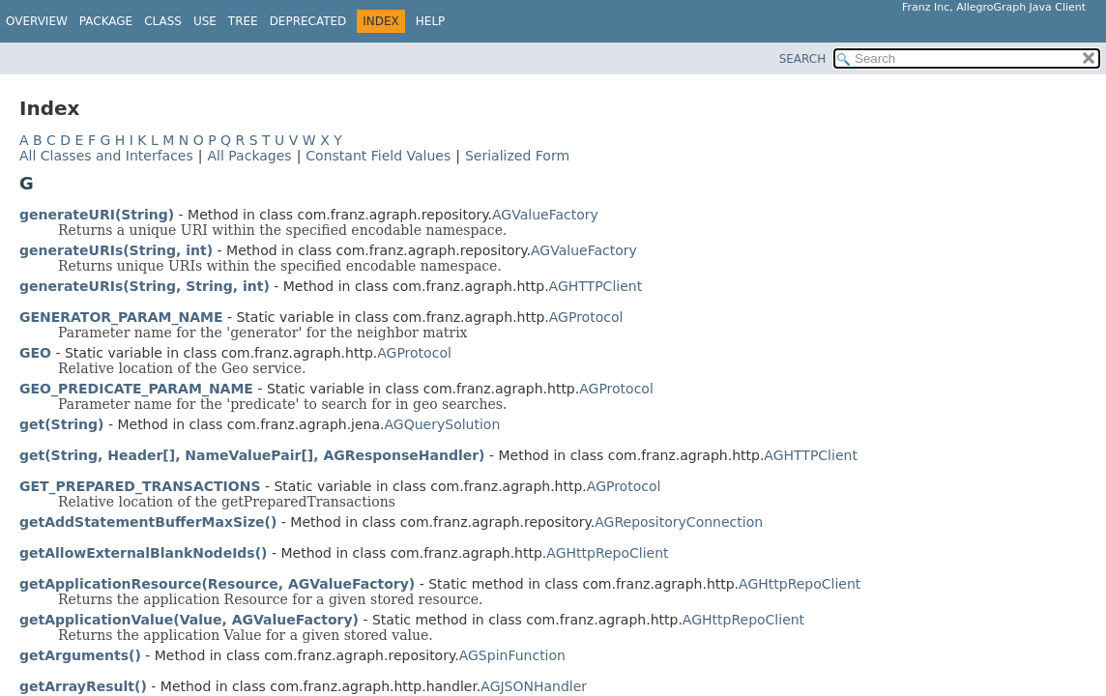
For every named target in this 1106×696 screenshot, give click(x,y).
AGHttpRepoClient (607, 553)
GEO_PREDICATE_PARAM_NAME (136, 388)
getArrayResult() (83, 686)
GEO (35, 353)
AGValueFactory (545, 214)
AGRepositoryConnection (679, 522)
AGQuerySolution (443, 424)
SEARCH (803, 59)
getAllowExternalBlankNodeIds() (143, 553)
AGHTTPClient (596, 286)
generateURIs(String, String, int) (144, 286)
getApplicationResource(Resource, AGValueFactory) (217, 584)
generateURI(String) (96, 214)
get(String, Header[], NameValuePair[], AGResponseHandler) (252, 455)
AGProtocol (586, 317)
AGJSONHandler (533, 686)
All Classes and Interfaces (106, 155)
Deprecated (308, 21)
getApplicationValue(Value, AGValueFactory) (189, 619)
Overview (37, 21)
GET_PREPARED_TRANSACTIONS (140, 486)
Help (431, 21)
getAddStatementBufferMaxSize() (147, 522)
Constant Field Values (378, 155)
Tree (243, 21)
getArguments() (80, 655)
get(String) (61, 424)
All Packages (249, 155)
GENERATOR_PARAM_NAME (121, 317)
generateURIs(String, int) (116, 250)
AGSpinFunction (512, 655)
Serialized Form (517, 155)
